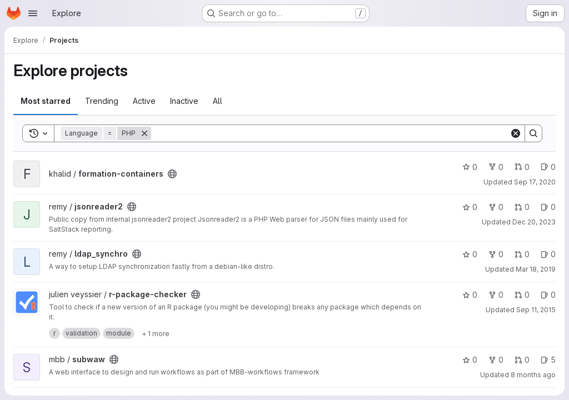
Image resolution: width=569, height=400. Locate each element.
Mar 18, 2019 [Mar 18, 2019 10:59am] (536, 269)
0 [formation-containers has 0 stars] (469, 167)
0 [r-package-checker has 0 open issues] (548, 294)
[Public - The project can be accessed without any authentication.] (172, 173)
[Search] (330, 133)
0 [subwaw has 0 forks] (495, 359)
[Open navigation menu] (33, 13)
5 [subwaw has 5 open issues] (548, 359)
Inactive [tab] (184, 101)
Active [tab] (144, 101)
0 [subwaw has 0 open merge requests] (522, 359)
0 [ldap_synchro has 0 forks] (495, 254)
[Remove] (144, 133)
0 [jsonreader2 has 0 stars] (469, 207)
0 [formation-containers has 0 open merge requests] (522, 167)
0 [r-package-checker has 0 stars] (469, 294)
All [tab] (217, 101)
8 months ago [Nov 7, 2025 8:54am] (533, 375)
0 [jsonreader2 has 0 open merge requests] (522, 207)
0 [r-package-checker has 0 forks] (495, 294)
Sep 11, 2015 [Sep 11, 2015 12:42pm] (536, 310)
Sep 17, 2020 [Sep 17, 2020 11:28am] (535, 182)
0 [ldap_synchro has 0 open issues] (548, 254)
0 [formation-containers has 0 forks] (495, 167)
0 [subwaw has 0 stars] (469, 359)
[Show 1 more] (155, 333)
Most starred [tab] (46, 101)
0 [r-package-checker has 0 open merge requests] (522, 294)
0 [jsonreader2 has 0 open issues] (548, 207)
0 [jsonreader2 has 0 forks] (495, 207)
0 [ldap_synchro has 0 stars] (469, 254)
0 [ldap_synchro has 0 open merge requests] (522, 254)
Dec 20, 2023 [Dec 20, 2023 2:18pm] (534, 222)
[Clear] (515, 133)
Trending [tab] (101, 101)
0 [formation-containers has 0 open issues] (548, 167)
